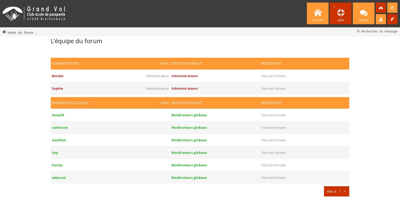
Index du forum (20, 32)
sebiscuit (59, 177)
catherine (60, 127)
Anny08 (58, 115)
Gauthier (59, 140)
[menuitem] (381, 8)
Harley (57, 165)
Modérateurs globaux (70, 103)
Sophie (57, 88)
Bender (58, 76)
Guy (55, 152)
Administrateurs (65, 63)
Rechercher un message (379, 31)
